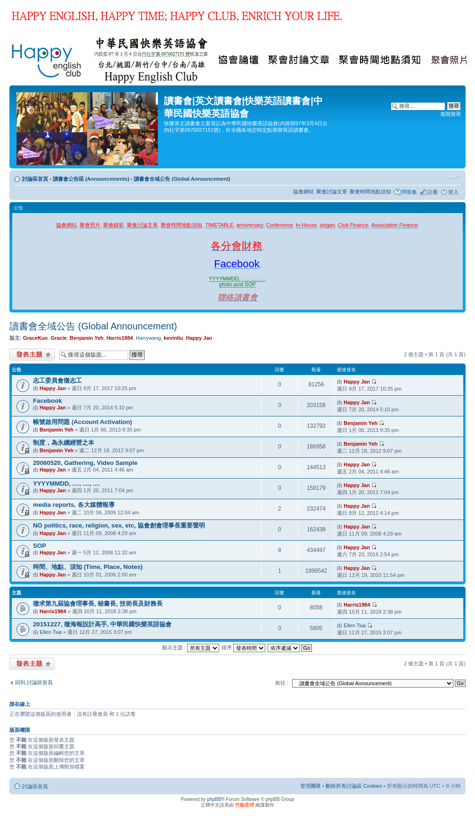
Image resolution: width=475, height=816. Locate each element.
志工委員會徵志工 (57, 380)
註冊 (432, 192)
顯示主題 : (190, 647)
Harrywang (148, 338)
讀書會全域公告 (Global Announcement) (182, 179)
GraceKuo (35, 338)
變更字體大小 (454, 177)
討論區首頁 (35, 179)
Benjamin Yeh (87, 338)
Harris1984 (119, 338)
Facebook (47, 400)
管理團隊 (310, 786)
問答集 (409, 192)
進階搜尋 (450, 114)
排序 (243, 647)
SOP (39, 545)
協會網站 (303, 191)
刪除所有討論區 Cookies (354, 786)
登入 (453, 192)
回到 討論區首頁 (34, 682)
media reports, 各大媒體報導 (74, 504)
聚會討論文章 (331, 191)
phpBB (214, 799)
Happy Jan (199, 338)
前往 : (281, 683)
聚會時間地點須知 (370, 191)
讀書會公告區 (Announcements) (91, 179)
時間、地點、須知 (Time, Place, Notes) (88, 566)
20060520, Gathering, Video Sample (85, 462)
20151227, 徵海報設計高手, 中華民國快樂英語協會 (102, 624)
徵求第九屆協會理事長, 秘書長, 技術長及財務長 (98, 603)
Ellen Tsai (51, 632)
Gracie (58, 338)
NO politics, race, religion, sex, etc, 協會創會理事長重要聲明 (119, 525)
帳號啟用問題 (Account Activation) (82, 421)
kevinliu (173, 338)
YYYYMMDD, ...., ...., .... (66, 483)
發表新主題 (32, 354)
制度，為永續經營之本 (63, 442)
